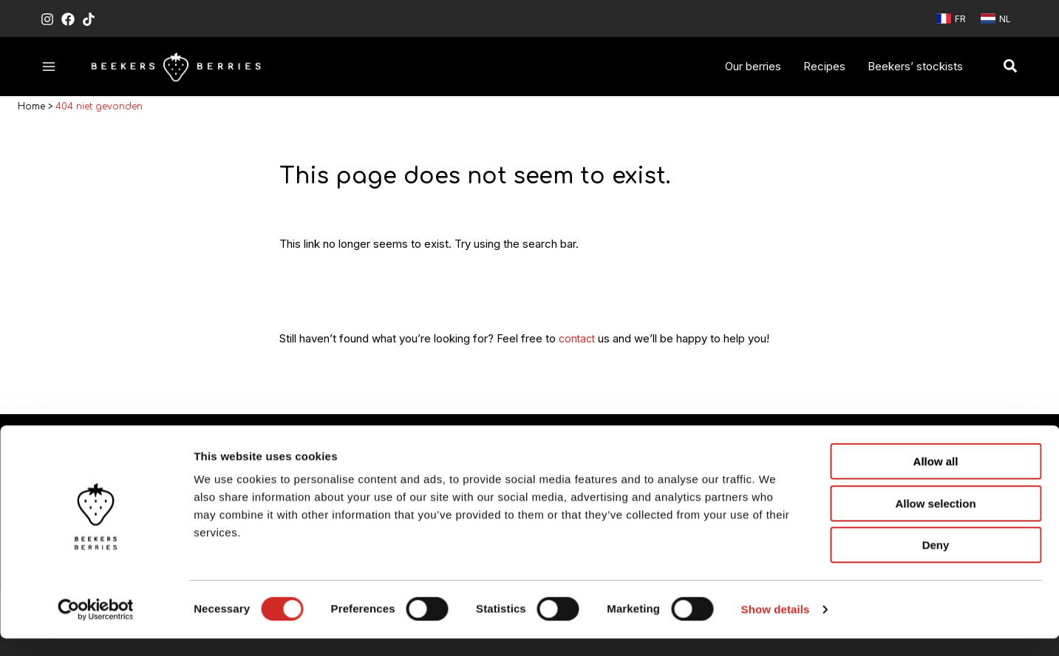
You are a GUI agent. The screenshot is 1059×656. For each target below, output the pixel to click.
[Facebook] (68, 19)
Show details (775, 627)
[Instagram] (47, 19)
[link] (951, 18)
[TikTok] (88, 19)
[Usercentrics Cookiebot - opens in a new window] (95, 627)
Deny (936, 562)
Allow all (935, 479)
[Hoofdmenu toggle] (49, 66)
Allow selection (935, 521)
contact (578, 341)
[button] (1011, 66)
